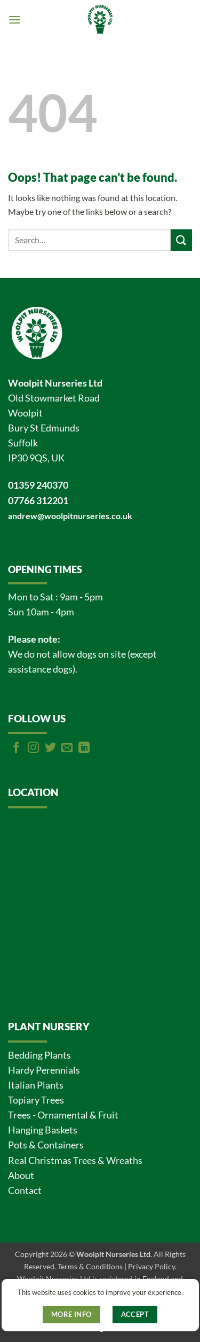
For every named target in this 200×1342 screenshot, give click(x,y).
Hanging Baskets (42, 1130)
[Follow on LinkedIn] (84, 748)
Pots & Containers (46, 1145)
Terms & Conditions (90, 1266)
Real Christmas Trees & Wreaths (75, 1160)
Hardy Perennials (44, 1070)
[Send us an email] (67, 748)
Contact (25, 1190)
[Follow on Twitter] (50, 748)
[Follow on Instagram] (33, 748)
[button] (14, 19)
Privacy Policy (151, 1266)
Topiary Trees (36, 1100)
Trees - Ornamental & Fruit (63, 1115)
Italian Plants (35, 1085)
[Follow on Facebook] (16, 748)
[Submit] (181, 239)
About (21, 1175)
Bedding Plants (39, 1055)
